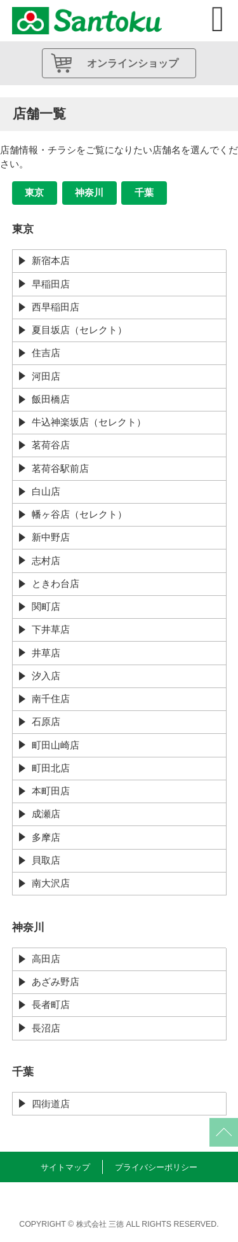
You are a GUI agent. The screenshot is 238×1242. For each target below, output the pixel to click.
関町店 (46, 606)
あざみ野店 (55, 981)
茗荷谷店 (51, 444)
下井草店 (51, 629)
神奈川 (89, 192)
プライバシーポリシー (156, 1167)
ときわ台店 (55, 583)
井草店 (46, 652)
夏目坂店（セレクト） (79, 329)
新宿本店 (51, 260)
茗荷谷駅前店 (60, 468)
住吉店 (46, 352)
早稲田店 (51, 284)
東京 (34, 192)
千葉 (144, 192)
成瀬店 (46, 813)
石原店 (46, 721)
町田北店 (51, 767)
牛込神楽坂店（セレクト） (89, 422)
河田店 (46, 376)
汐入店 (46, 675)
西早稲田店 (55, 306)
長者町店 (51, 1004)
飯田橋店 (51, 399)
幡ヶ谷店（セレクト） (79, 514)
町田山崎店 (55, 745)
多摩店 (46, 837)
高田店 (46, 958)
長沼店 (46, 1028)
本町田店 (51, 790)
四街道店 (51, 1103)
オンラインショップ (132, 63)
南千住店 (51, 698)
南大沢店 (51, 883)
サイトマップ (65, 1167)
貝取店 (46, 860)
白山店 (46, 491)
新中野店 (51, 537)
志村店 (46, 560)
